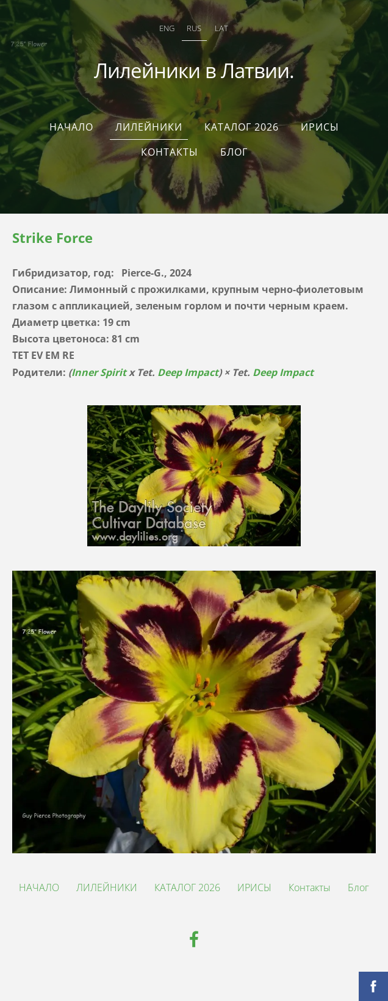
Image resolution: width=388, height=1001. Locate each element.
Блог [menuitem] (234, 152)
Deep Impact (187, 372)
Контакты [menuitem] (169, 152)
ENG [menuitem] (166, 28)
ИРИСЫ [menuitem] (320, 127)
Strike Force (52, 238)
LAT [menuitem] (221, 28)
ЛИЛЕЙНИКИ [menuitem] (148, 127)
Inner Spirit (98, 372)
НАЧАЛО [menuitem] (71, 127)
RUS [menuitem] (194, 28)
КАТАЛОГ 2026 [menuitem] (241, 127)
